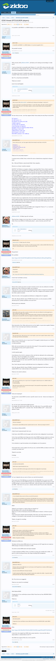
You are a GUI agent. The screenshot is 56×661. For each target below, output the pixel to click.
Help (47, 657)
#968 (53, 279)
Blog (9, 12)
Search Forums (5, 14)
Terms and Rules (46, 658)
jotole (3, 296)
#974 (53, 457)
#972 (53, 400)
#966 (53, 235)
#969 (53, 305)
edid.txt (19, 604)
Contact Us (43, 657)
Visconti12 (4, 319)
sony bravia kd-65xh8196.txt (23, 89)
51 (21, 24)
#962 (53, 50)
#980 (53, 639)
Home (5, 12)
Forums (13, 12)
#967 (53, 260)
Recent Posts (11, 14)
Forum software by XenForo (11, 658)
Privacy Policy (52, 658)
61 (24, 24)
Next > (27, 24)
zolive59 (4, 72)
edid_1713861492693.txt (22, 229)
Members (19, 12)
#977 (53, 555)
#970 (53, 328)
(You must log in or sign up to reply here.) (47, 646)
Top (52, 657)
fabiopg (4, 414)
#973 (53, 412)
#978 (53, 584)
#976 (53, 521)
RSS (53, 657)
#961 (53, 35)
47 (14, 24)
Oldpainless (5, 225)
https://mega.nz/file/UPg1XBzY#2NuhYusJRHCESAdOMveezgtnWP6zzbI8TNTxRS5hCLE (32, 630)
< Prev (8, 24)
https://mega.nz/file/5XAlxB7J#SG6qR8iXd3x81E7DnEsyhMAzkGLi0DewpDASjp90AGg (31, 258)
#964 (53, 135)
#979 (53, 612)
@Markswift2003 (25, 62)
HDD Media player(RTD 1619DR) (13, 22)
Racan (3, 600)
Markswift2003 (25, 22)
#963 (53, 95)
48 (16, 24)
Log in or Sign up (50, 1)
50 (19, 24)
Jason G (4, 36)
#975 (53, 486)
